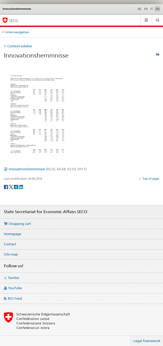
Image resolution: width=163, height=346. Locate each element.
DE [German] (139, 9)
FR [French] (146, 9)
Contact (10, 244)
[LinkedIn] (21, 187)
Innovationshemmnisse (48, 169)
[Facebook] (6, 187)
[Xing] (16, 187)
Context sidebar (19, 46)
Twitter (13, 278)
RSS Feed (15, 298)
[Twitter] (11, 187)
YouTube (15, 288)
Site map (11, 254)
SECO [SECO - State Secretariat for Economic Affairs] (13, 20)
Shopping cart (20, 224)
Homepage (12, 234)
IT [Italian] (151, 9)
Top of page (150, 178)
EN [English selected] (157, 9)
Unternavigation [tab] (17, 32)
